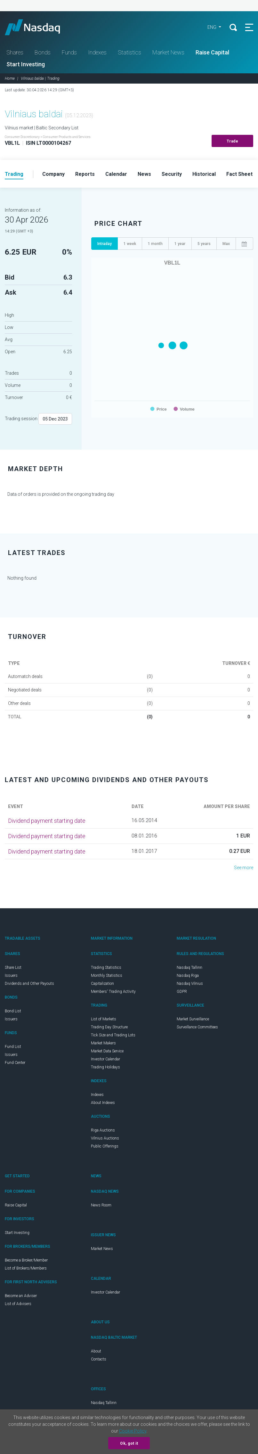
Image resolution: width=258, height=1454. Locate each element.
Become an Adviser (21, 1296)
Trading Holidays (105, 1067)
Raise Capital (212, 52)
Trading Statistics (106, 967)
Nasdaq (38, 27)
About (96, 1351)
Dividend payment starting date (46, 820)
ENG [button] (212, 27)
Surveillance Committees (197, 1027)
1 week (130, 243)
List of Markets (103, 1019)
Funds (69, 52)
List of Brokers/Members (26, 1268)
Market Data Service (107, 1051)
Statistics (129, 52)
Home (10, 78)
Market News (168, 52)
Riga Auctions (103, 1130)
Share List (13, 967)
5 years (204, 243)
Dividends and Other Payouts (29, 983)
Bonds (43, 52)
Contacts (98, 1359)
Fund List (13, 1046)
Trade (232, 141)
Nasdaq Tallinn (189, 967)
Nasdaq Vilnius (190, 983)
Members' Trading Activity (113, 991)
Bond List (13, 1011)
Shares (14, 52)
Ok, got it (129, 1443)
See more (243, 867)
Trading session (21, 418)
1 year (179, 243)
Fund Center (15, 1062)
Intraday (104, 243)
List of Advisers (18, 1304)
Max (226, 243)
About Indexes (103, 1102)
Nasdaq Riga (188, 975)
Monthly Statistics (106, 975)
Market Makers (103, 1043)
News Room (101, 1205)
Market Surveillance (193, 1019)
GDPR (182, 991)
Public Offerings (104, 1146)
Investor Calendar (105, 1059)
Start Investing (25, 64)
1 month (155, 243)
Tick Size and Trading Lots (113, 1035)
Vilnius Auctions (105, 1138)
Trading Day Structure (109, 1027)
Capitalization (102, 983)
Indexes (97, 52)
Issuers (11, 975)
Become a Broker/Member (26, 1260)
